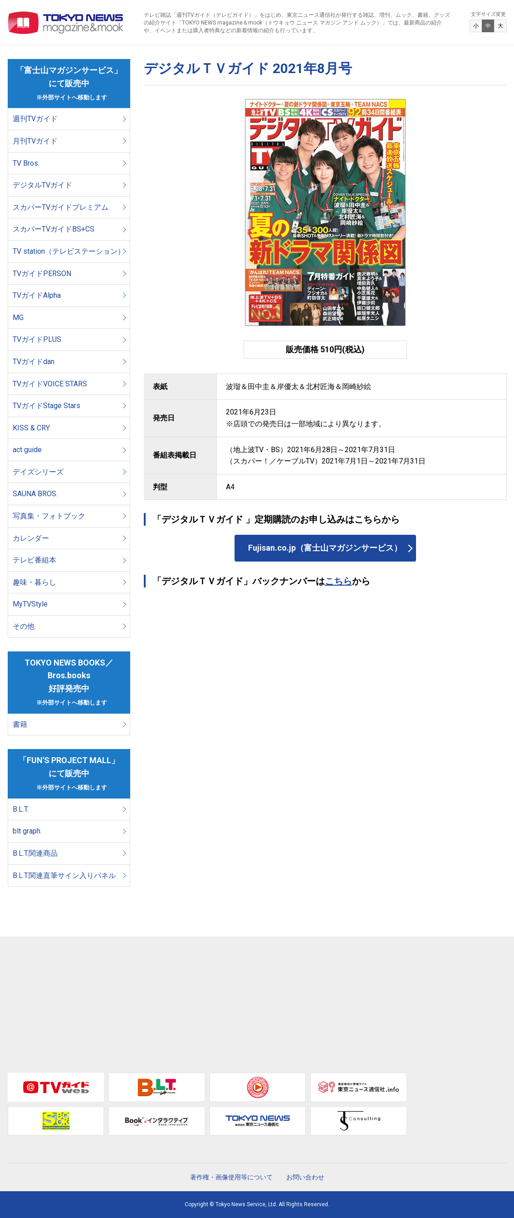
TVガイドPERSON (42, 273)
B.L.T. (21, 809)
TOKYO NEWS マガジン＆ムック (66, 22)
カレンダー (31, 538)
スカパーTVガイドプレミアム (60, 207)
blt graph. (27, 831)
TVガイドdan (33, 361)
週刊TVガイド (35, 118)
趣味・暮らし (34, 582)
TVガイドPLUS (37, 339)
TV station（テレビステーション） (69, 251)
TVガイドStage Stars (46, 405)
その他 (23, 626)
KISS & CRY (31, 428)
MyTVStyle (30, 604)
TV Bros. (26, 163)
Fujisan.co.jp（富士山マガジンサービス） (325, 547)
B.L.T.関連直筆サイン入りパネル (64, 875)
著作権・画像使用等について (231, 1177)
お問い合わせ (305, 1177)
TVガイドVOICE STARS (50, 384)
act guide (27, 449)
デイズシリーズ (38, 472)
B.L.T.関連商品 (35, 853)
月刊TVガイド (35, 141)
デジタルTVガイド (42, 185)
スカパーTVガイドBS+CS (53, 229)
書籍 (20, 724)
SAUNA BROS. (36, 493)
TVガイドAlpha (37, 295)
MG (18, 317)
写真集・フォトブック (49, 516)
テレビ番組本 (34, 560)
